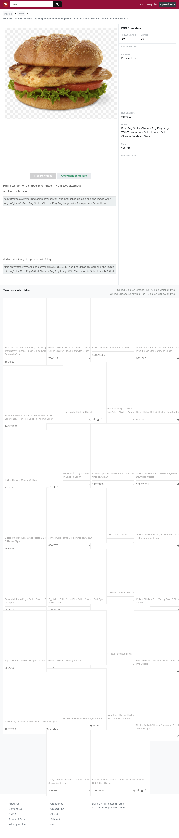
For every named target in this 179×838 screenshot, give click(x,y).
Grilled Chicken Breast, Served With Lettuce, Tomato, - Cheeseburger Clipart (154, 531)
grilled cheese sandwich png (127, 293)
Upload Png (57, 808)
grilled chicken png (163, 289)
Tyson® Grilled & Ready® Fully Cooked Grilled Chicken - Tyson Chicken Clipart (64, 470)
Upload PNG (167, 4)
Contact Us (15, 808)
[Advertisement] (60, 147)
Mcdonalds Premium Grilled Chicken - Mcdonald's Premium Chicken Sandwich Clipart (155, 344)
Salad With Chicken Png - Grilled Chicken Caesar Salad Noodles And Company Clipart (110, 712)
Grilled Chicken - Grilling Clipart (64, 654)
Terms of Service (18, 819)
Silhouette (56, 819)
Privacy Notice (17, 824)
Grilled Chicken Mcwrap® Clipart (21, 473)
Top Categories (149, 4)
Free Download (43, 175)
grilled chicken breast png (133, 289)
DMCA (12, 814)
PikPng (8, 14)
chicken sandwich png (161, 293)
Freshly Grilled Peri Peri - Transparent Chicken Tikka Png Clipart (152, 657)
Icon (52, 824)
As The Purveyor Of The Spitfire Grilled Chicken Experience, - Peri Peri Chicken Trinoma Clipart (22, 412)
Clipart (54, 814)
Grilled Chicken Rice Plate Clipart (109, 528)
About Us (14, 803)
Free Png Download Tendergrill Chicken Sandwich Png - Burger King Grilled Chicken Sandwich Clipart (111, 405)
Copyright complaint (74, 175)
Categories (56, 803)
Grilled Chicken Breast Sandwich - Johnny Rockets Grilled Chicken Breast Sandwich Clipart (66, 344)
